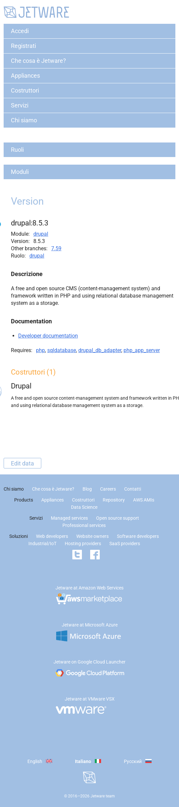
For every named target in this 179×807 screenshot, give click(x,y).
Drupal (21, 386)
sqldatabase (61, 350)
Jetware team (102, 796)
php (40, 350)
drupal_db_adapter (99, 350)
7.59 (56, 248)
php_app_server (142, 350)
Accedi (20, 30)
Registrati (23, 45)
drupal (40, 234)
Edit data (22, 463)
